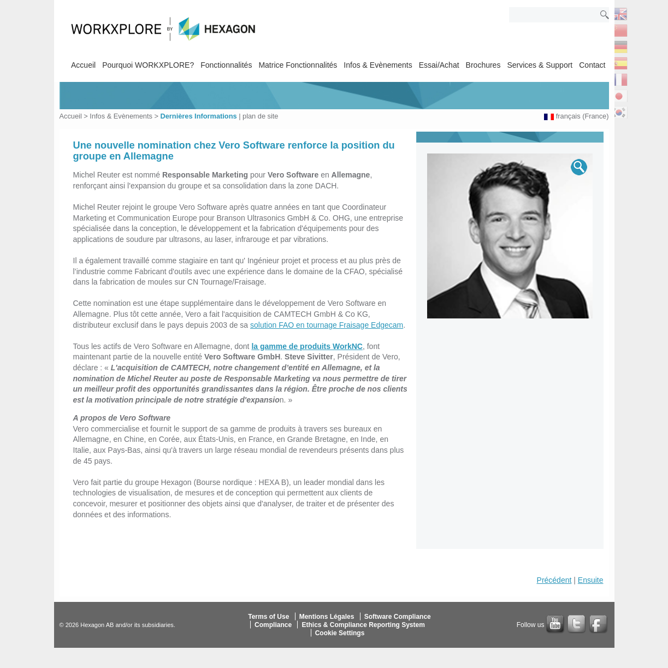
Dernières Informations (198, 116)
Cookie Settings (340, 632)
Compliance (273, 624)
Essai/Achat (439, 65)
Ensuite (591, 580)
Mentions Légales (326, 616)
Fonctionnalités (226, 65)
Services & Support (539, 65)
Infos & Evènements (378, 65)
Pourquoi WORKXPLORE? (148, 65)
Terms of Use (268, 616)
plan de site (260, 116)
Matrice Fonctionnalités (297, 65)
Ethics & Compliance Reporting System (363, 624)
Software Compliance (397, 616)
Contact (592, 65)
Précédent (554, 580)
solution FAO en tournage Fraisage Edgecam (326, 325)
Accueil (83, 65)
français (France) (582, 116)
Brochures (483, 65)
